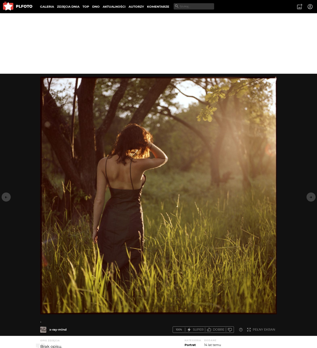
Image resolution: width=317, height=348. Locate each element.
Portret (190, 345)
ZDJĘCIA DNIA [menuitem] (68, 6)
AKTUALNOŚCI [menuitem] (114, 6)
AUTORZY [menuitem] (136, 6)
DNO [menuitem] (96, 6)
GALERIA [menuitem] (47, 6)
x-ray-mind (58, 329)
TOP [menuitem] (85, 6)
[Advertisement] (158, 43)
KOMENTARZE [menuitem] (158, 6)
